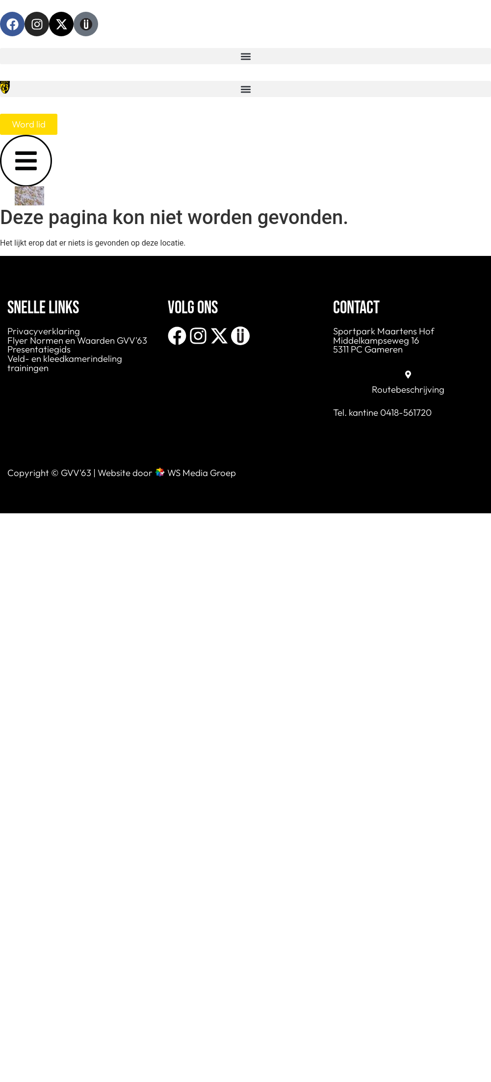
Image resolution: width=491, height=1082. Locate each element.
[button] (245, 56)
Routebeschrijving (408, 389)
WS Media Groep (201, 472)
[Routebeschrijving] (408, 374)
